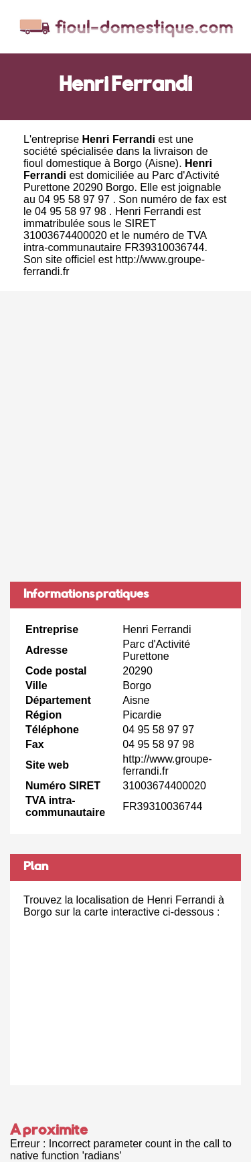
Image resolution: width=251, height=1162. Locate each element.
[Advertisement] (125, 436)
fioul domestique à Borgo (82, 163)
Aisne (162, 163)
